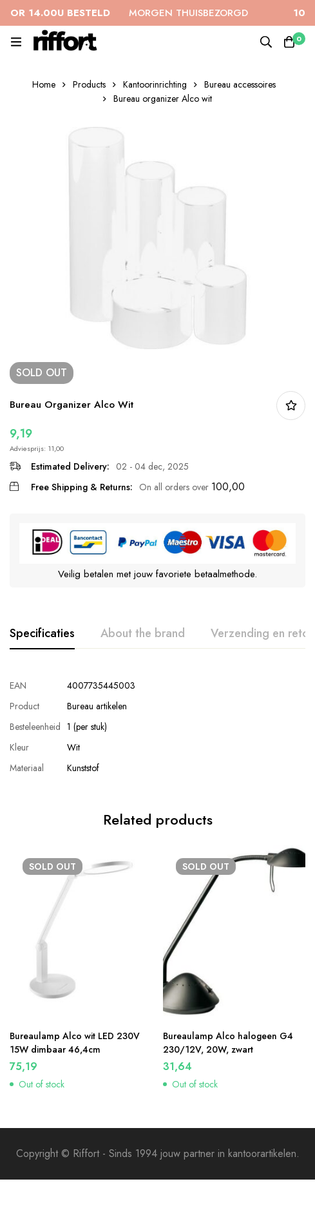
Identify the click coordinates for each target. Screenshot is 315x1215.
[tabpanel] (157, 726)
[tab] (42, 634)
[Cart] (289, 41)
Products (89, 84)
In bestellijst (290, 405)
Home (43, 84)
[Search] (266, 41)
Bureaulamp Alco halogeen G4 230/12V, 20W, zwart (228, 1042)
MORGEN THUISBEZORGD (129, 13)
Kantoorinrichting (155, 84)
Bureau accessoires (240, 84)
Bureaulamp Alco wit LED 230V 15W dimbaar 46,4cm (75, 1042)
